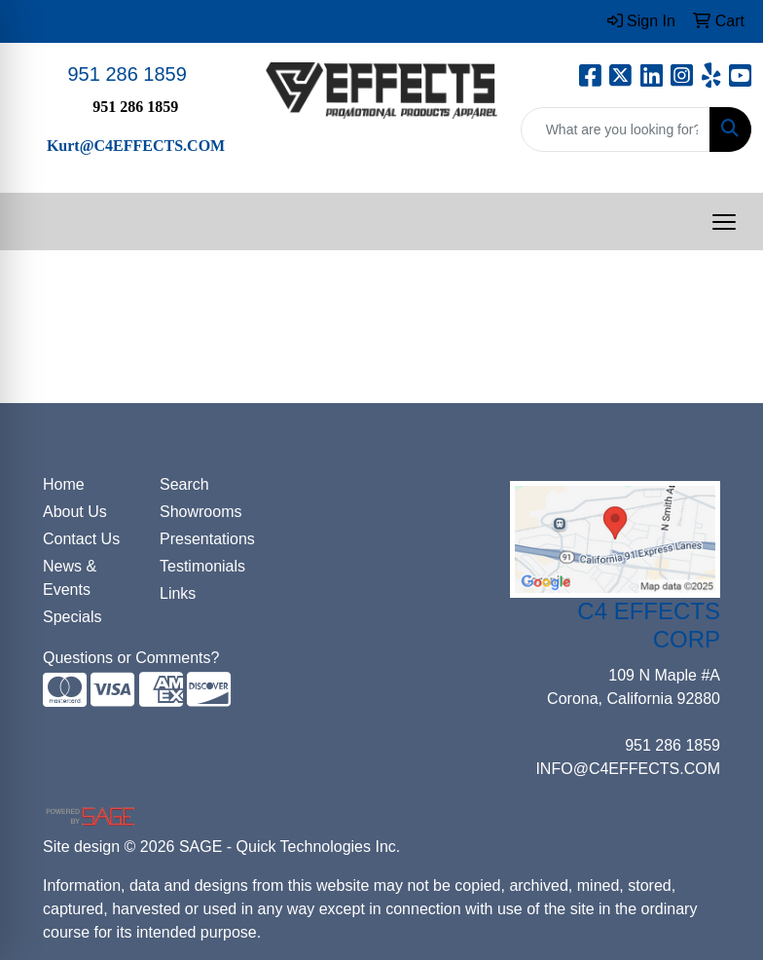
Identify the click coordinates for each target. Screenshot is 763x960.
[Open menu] (724, 222)
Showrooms (200, 511)
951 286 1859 (126, 74)
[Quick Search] (615, 129)
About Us (75, 511)
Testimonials (202, 566)
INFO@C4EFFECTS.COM (627, 768)
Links (178, 593)
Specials (72, 617)
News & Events (69, 578)
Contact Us (81, 539)
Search (184, 484)
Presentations (206, 539)
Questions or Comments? (131, 657)
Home (64, 484)
